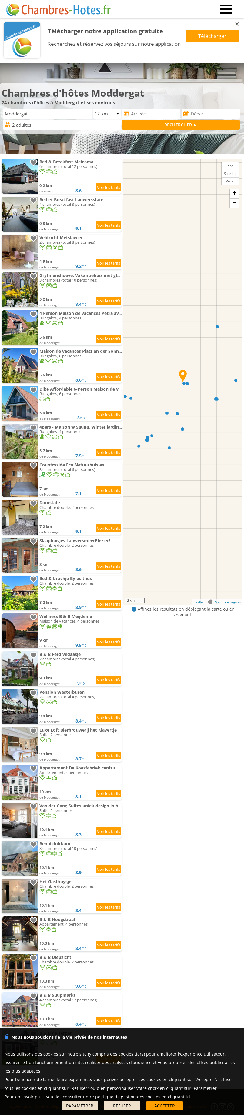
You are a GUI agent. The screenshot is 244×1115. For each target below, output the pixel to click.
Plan (230, 166)
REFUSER (122, 1106)
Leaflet (199, 602)
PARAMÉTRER (79, 1106)
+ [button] (234, 193)
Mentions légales (228, 602)
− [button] (234, 203)
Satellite (230, 173)
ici (188, 1097)
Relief (230, 181)
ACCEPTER (164, 1106)
